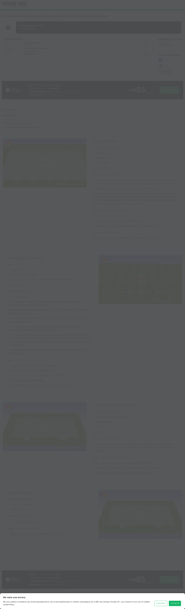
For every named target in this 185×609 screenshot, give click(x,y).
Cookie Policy (8, 602)
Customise (160, 601)
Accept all (175, 601)
